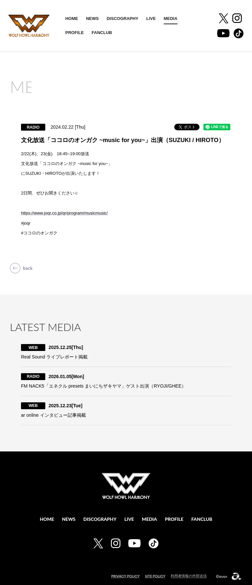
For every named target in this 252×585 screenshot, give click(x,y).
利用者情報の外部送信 (189, 576)
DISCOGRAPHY (122, 18)
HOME (71, 18)
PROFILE (74, 32)
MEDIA (171, 18)
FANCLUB (102, 32)
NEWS (92, 18)
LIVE (151, 18)
